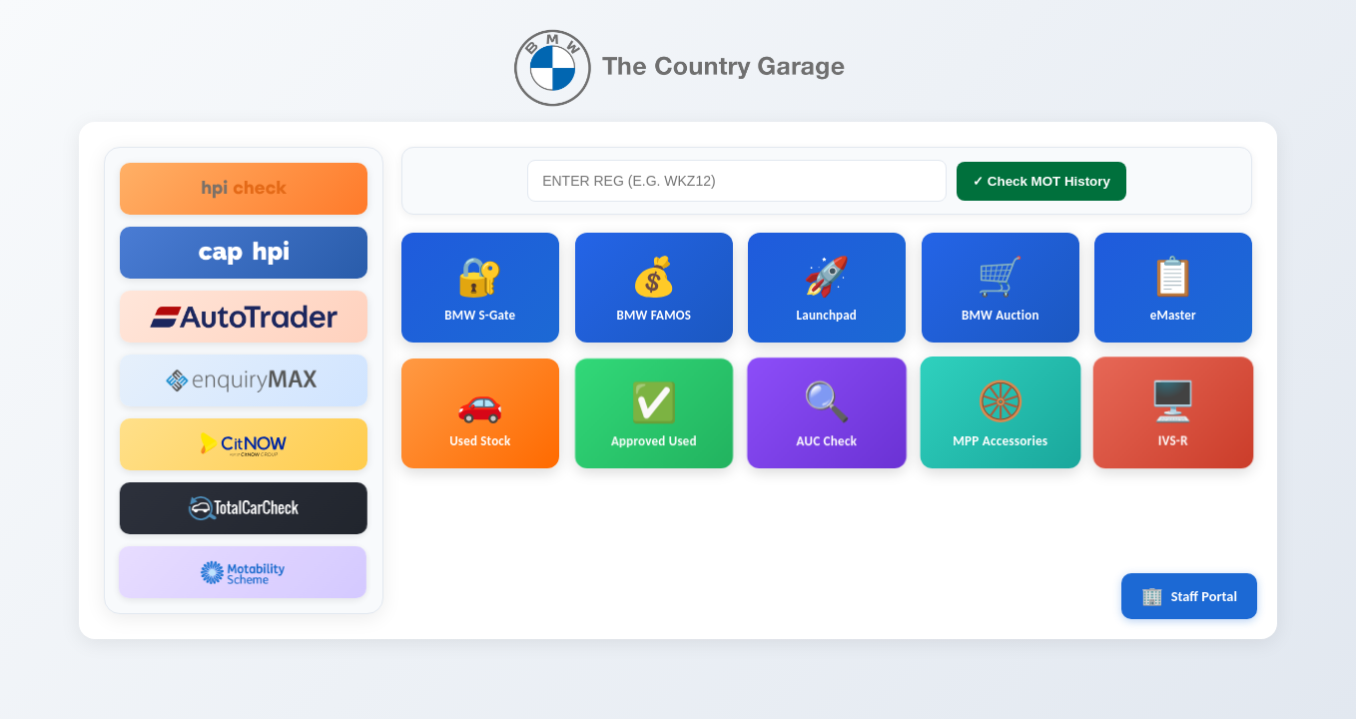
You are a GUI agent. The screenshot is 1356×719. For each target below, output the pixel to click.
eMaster (1173, 287)
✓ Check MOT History (1041, 181)
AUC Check (826, 415)
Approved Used (653, 412)
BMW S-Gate (479, 288)
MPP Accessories (1000, 418)
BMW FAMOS (653, 288)
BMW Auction (1000, 287)
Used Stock (480, 412)
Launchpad (827, 288)
